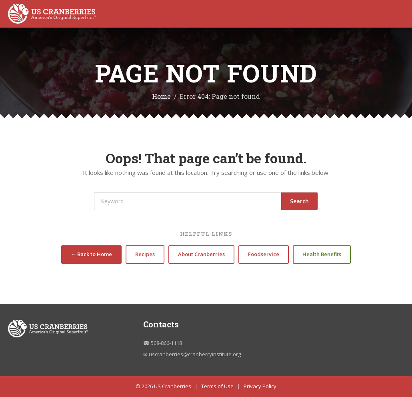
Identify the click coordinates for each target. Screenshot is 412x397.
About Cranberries (201, 254)
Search (299, 201)
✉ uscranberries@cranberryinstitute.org (192, 354)
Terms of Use (217, 386)
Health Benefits (321, 254)
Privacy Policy (260, 386)
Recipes (145, 254)
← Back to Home (91, 254)
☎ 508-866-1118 (162, 343)
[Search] (187, 201)
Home (161, 96)
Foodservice (263, 254)
